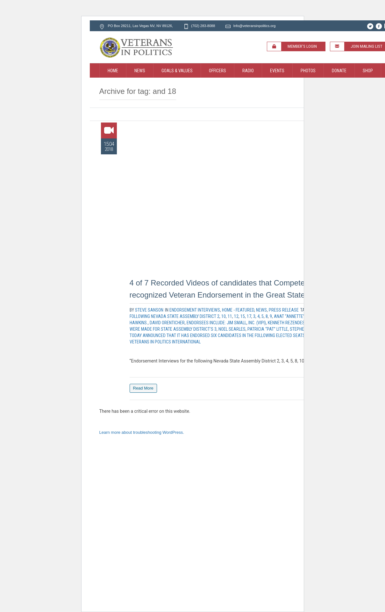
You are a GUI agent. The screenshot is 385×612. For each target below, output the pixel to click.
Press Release (284, 310)
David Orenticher (167, 322)
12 (236, 316)
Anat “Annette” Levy (294, 316)
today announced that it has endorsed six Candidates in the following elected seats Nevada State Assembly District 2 (252, 335)
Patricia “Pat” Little (267, 329)
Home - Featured (238, 310)
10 (223, 316)
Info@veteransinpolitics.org (254, 26)
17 (249, 316)
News (261, 310)
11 (230, 316)
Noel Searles (232, 329)
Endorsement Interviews (194, 310)
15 (242, 316)
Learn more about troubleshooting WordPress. (141, 432)
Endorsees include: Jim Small (216, 322)
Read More (143, 388)
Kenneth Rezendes (286, 322)
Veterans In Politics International (165, 341)
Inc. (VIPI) (257, 322)
